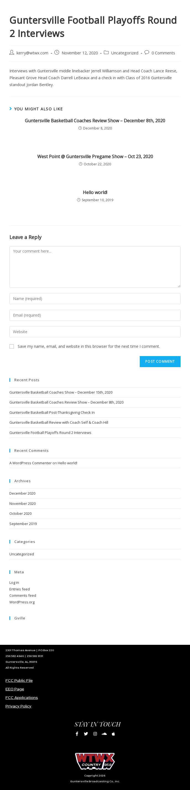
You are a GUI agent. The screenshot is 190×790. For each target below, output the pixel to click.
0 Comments (163, 52)
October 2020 (20, 513)
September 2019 (23, 523)
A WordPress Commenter (30, 462)
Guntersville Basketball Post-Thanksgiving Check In (52, 412)
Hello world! (95, 192)
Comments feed (22, 595)
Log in (14, 582)
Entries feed (19, 589)
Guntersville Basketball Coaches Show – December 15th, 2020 (60, 392)
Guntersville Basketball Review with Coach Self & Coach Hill (58, 422)
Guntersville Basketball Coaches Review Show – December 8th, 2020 (95, 121)
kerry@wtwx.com (32, 52)
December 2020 (22, 493)
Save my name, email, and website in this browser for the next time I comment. (89, 346)
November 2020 (22, 503)
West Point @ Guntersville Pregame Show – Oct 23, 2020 (95, 156)
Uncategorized (124, 52)
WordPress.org (22, 602)
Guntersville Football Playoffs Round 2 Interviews (50, 432)
